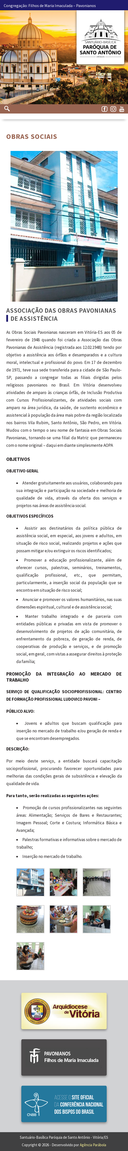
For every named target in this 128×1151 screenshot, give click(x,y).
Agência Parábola (93, 1144)
